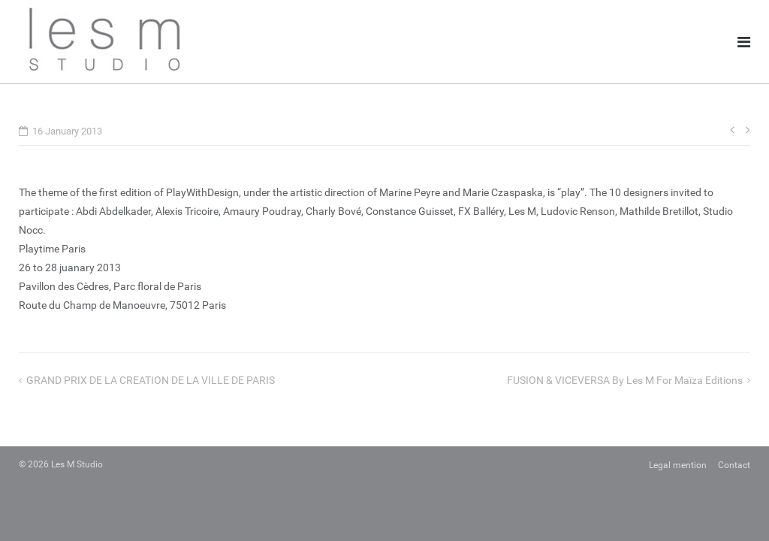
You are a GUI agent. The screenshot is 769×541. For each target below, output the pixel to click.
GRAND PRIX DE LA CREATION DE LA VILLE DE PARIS (150, 380)
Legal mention (678, 465)
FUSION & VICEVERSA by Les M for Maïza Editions (625, 380)
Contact (734, 465)
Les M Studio (77, 464)
